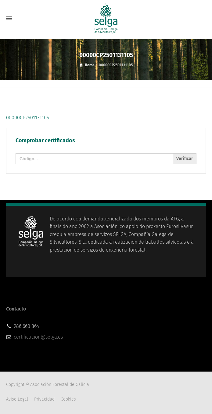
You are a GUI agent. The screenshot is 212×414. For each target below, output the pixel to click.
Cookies (68, 399)
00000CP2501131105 (27, 118)
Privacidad (44, 399)
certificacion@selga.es (38, 337)
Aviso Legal (17, 399)
